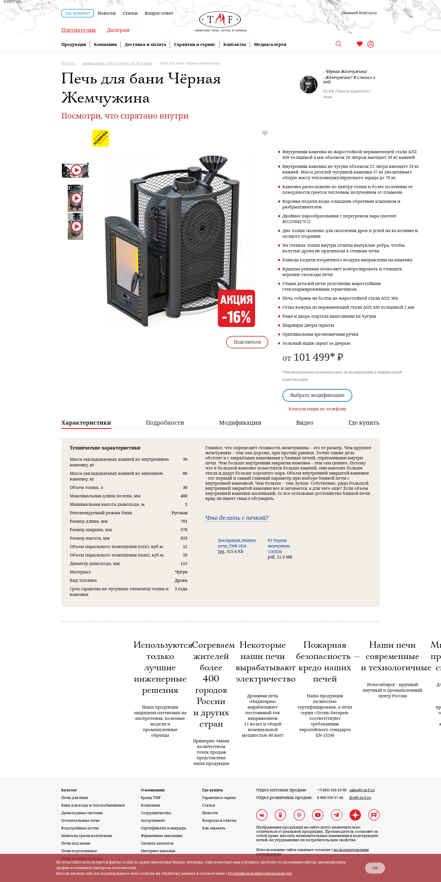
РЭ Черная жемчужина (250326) (279, 546)
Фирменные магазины (162, 836)
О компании (153, 790)
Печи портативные (79, 851)
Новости (107, 13)
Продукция (73, 44)
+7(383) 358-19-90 (331, 790)
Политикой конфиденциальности (260, 873)
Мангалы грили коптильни (86, 836)
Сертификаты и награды (163, 828)
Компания (105, 44)
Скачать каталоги (157, 843)
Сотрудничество (156, 813)
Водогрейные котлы (80, 828)
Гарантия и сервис (194, 44)
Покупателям (78, 30)
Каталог (69, 790)
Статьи (130, 13)
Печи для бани (74, 798)
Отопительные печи (80, 820)
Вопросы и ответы (219, 820)
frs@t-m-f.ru (360, 798)
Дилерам (118, 30)
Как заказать (214, 828)
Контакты (234, 44)
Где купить (212, 790)
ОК (375, 868)
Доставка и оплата (145, 44)
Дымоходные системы (82, 813)
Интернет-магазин (158, 851)
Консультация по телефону (317, 408)
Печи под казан (75, 843)
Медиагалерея (270, 44)
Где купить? (77, 13)
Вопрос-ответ (159, 13)
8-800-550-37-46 (330, 798)
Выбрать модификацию (317, 395)
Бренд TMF (151, 798)
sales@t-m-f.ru (362, 790)
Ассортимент (153, 820)
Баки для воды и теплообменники (93, 805)
